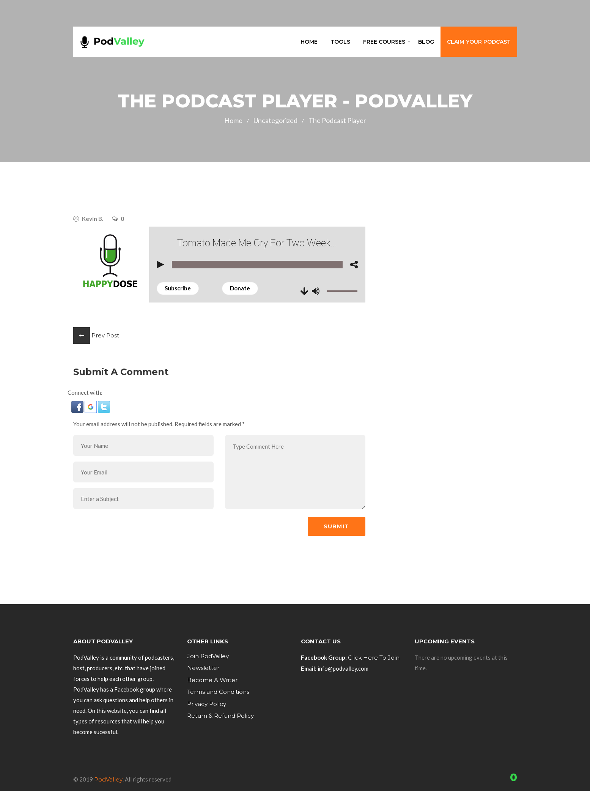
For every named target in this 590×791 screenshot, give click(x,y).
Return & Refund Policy (220, 715)
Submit (336, 526)
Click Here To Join (374, 657)
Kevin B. (92, 218)
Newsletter (203, 667)
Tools (340, 41)
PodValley (108, 779)
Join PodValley (208, 656)
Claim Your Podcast (479, 41)
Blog (426, 41)
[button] (77, 407)
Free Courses (384, 41)
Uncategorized (275, 120)
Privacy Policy (206, 703)
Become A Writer (212, 680)
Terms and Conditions (218, 691)
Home (309, 41)
